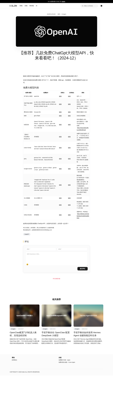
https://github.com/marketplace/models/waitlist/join (83, 216)
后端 (26, 5)
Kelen (23, 380)
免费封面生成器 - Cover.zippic (67, 371)
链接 (60, 97)
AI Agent (64, 14)
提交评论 (82, 269)
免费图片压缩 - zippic (64, 368)
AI (37, 6)
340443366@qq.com (46, 230)
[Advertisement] (56, 291)
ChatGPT (27, 234)
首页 (59, 14)
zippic (63, 1)
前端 (21, 5)
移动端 (32, 5)
